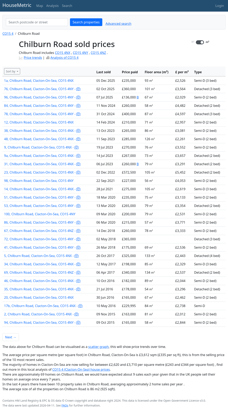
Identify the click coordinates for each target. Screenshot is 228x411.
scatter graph (98, 346)
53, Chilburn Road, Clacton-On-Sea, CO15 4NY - (42, 205)
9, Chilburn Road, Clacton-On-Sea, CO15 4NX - (41, 147)
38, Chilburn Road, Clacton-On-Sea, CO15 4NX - (42, 130)
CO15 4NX (62, 52)
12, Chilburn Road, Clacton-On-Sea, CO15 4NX (39, 122)
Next (10, 337)
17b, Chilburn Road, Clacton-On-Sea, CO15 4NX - (43, 306)
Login (219, 5)
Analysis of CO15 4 (64, 57)
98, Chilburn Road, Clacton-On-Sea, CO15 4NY (39, 180)
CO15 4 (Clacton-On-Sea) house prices (81, 369)
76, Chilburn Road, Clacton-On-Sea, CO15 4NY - (42, 89)
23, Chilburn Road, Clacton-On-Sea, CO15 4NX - (42, 172)
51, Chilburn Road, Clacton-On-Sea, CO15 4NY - (42, 197)
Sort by (11, 71)
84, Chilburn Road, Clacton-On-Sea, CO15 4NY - (42, 105)
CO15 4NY (80, 52)
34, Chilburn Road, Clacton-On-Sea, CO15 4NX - (42, 264)
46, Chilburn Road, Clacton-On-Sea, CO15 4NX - (42, 281)
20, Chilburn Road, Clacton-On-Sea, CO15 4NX (39, 297)
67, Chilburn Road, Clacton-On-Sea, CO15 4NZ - (42, 230)
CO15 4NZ (98, 52)
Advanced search (118, 23)
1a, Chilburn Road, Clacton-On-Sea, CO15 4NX (39, 80)
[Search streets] (37, 22)
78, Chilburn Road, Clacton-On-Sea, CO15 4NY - (42, 114)
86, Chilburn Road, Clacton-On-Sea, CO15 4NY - (42, 222)
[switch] (200, 42)
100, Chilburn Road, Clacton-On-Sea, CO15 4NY (39, 214)
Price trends (33, 57)
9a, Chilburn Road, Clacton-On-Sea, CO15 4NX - (42, 155)
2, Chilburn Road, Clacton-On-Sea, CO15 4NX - (41, 314)
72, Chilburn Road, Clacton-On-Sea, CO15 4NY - (42, 239)
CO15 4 (7, 33)
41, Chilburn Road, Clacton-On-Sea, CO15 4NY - (42, 247)
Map (39, 5)
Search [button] (67, 5)
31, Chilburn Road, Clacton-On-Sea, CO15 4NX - (42, 164)
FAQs (64, 405)
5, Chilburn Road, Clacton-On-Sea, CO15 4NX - (41, 256)
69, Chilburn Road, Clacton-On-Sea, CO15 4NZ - (42, 272)
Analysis (52, 5)
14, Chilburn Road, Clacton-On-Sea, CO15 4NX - (42, 189)
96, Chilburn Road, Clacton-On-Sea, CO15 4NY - (42, 97)
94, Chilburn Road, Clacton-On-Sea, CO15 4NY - (42, 322)
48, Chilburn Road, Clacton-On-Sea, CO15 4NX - (42, 139)
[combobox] (37, 22)
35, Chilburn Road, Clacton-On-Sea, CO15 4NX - (42, 289)
